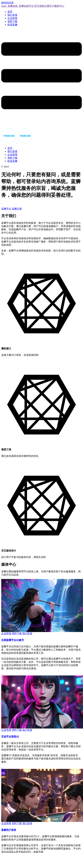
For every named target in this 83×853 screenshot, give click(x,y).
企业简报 (12, 18)
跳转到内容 (7, 2)
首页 (9, 11)
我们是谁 (12, 15)
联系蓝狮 (12, 24)
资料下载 (12, 21)
